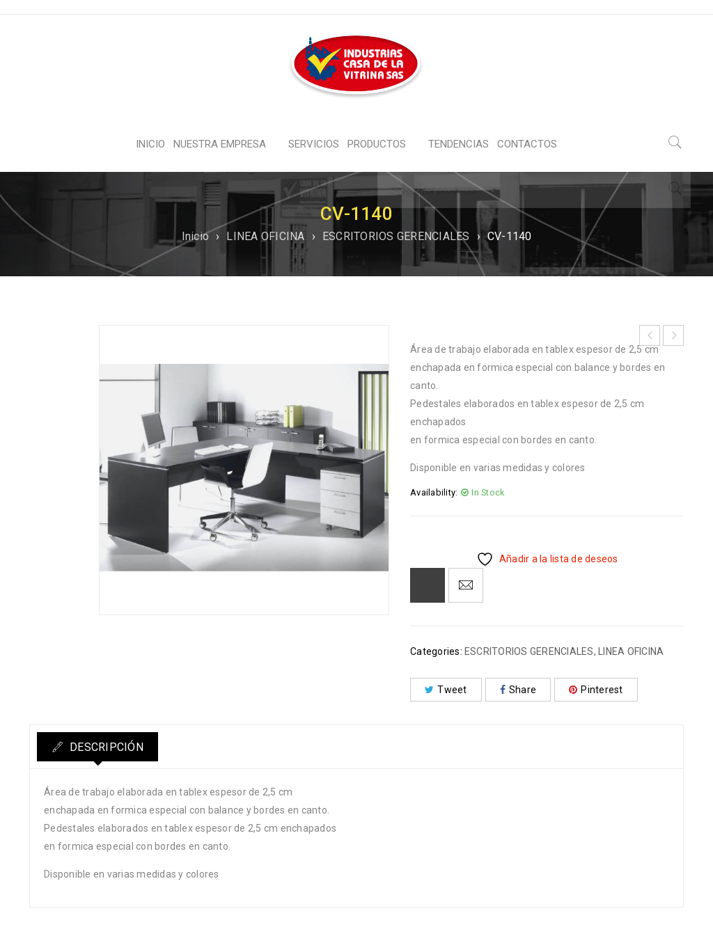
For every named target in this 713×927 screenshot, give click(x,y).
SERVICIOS (313, 144)
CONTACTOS (527, 144)
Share (518, 689)
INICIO (150, 144)
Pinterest (596, 689)
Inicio (196, 236)
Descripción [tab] (111, 747)
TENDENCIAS (458, 144)
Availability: (433, 492)
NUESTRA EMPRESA (219, 144)
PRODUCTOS (376, 144)
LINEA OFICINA (265, 236)
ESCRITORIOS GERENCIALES (396, 236)
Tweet (446, 689)
